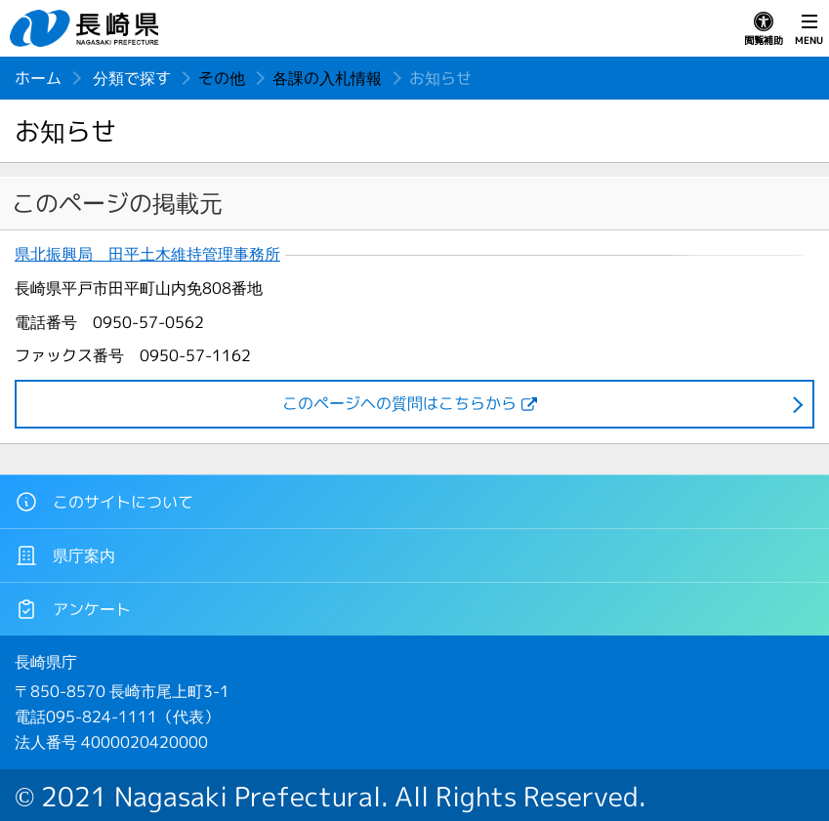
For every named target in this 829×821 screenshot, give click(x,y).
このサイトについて (104, 501)
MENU (809, 29)
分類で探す (132, 78)
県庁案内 (65, 555)
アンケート (73, 609)
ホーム (38, 78)
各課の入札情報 (327, 78)
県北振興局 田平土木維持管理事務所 (147, 254)
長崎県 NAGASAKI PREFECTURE (87, 28)
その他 (221, 78)
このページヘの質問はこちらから (399, 403)
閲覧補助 (763, 29)
